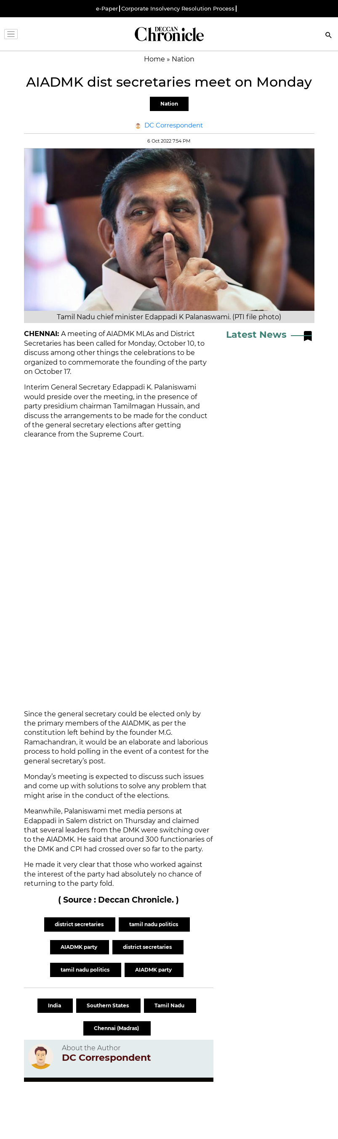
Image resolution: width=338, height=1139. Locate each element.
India (55, 1005)
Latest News (256, 334)
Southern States (108, 1005)
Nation (169, 104)
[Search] (328, 35)
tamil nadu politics (154, 924)
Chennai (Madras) (117, 1028)
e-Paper (107, 8)
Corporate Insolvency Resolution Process (177, 8)
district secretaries (80, 924)
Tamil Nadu (170, 1005)
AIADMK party (79, 947)
